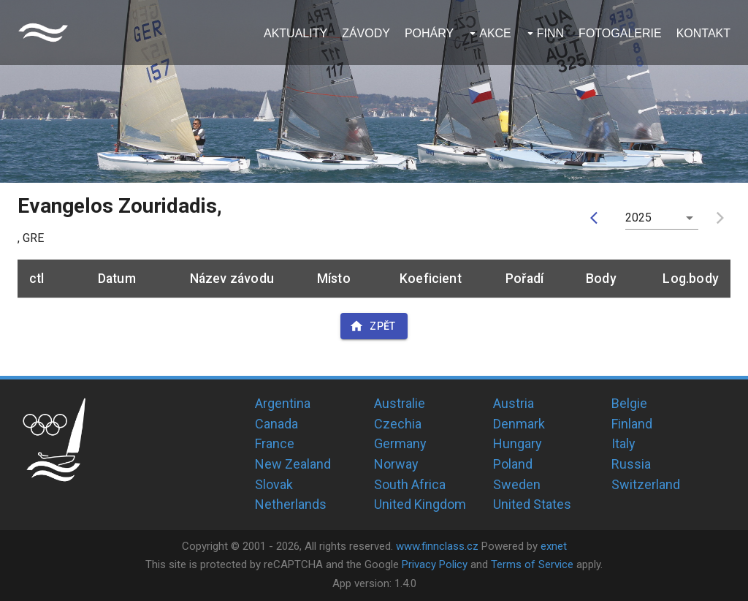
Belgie (629, 403)
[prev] (597, 218)
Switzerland (645, 484)
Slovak (274, 484)
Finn (550, 33)
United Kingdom (420, 504)
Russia (631, 464)
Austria (513, 403)
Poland (513, 464)
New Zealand (293, 464)
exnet (554, 546)
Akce (495, 33)
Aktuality (295, 33)
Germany (400, 443)
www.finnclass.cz (437, 546)
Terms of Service (532, 564)
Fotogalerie (620, 33)
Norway (396, 464)
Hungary (517, 443)
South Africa (410, 484)
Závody (366, 33)
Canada (276, 423)
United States (532, 504)
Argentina (282, 403)
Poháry (429, 33)
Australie (399, 403)
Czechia (397, 423)
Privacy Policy (435, 564)
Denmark (519, 423)
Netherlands (291, 504)
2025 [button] (638, 217)
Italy (623, 443)
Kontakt (703, 33)
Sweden (517, 484)
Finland (631, 423)
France (274, 443)
